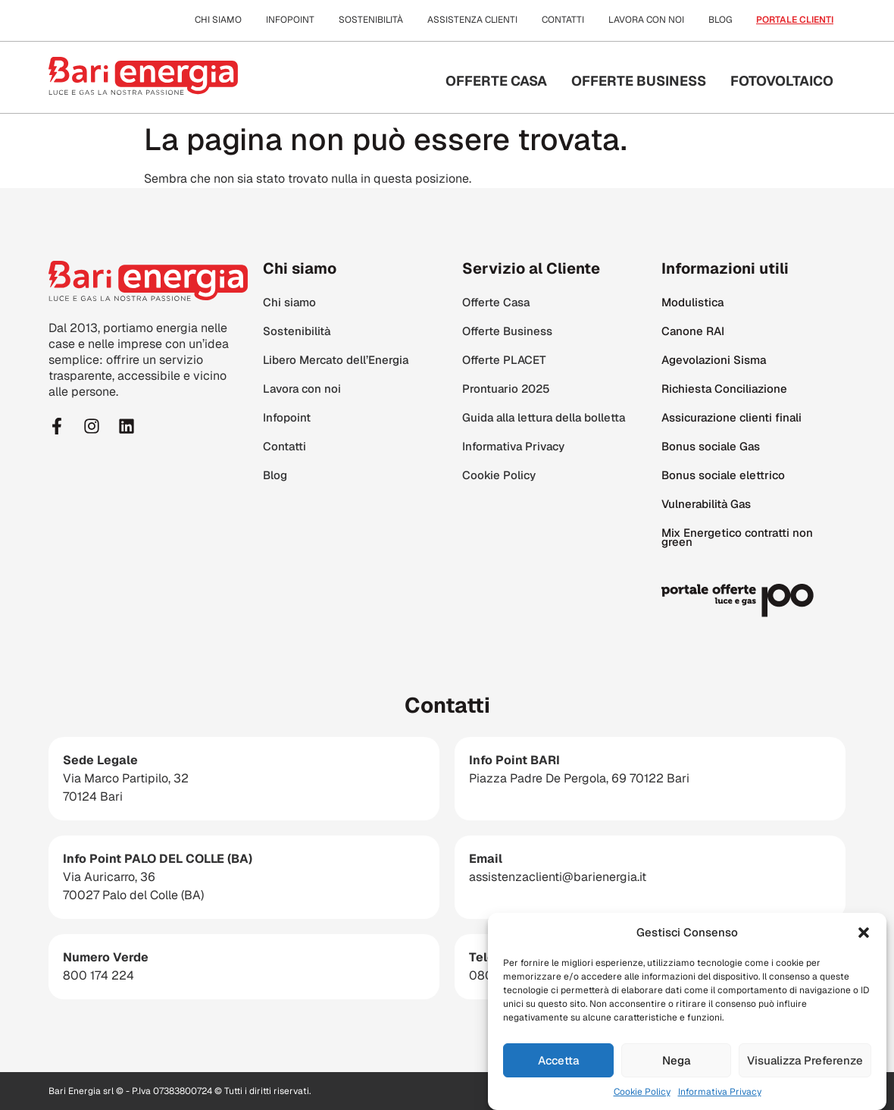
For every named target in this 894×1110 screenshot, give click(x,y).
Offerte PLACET (504, 360)
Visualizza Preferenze (805, 1065)
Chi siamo (218, 20)
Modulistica (692, 302)
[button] (863, 937)
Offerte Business (638, 80)
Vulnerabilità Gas (706, 504)
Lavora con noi (646, 20)
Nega (676, 1065)
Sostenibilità (371, 20)
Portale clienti (794, 20)
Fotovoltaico (781, 80)
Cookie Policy (642, 1098)
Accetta (558, 1065)
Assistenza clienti (472, 20)
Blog (720, 20)
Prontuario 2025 (506, 388)
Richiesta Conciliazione (724, 388)
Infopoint (290, 20)
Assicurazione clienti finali (731, 417)
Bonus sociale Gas (710, 446)
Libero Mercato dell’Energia (335, 360)
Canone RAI (692, 331)
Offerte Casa (496, 80)
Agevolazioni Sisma (713, 360)
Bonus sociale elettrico (723, 475)
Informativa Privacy (719, 1098)
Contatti (563, 20)
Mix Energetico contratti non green (737, 537)
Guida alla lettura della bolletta (543, 417)
